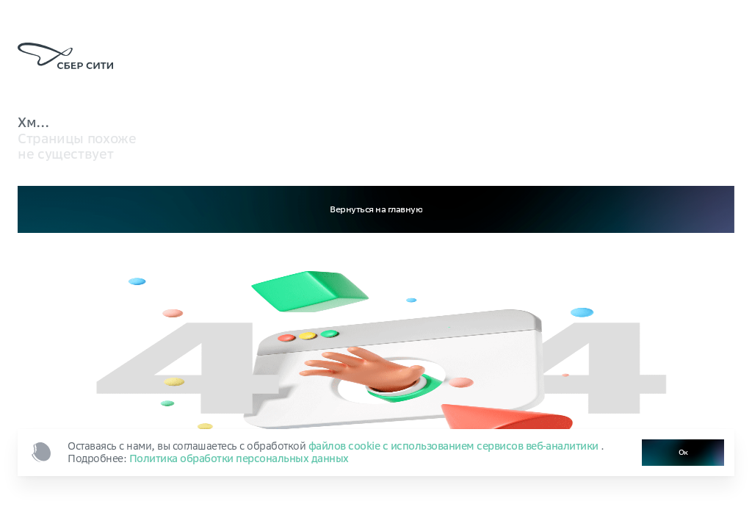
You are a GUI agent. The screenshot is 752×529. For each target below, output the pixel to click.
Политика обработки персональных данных (239, 458)
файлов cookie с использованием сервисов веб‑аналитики (454, 446)
